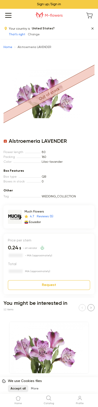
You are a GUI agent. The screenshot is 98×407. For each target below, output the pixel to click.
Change (34, 34)
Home (8, 47)
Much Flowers (34, 211)
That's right (17, 34)
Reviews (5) (45, 216)
